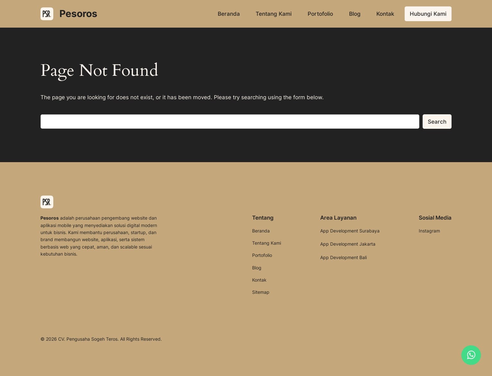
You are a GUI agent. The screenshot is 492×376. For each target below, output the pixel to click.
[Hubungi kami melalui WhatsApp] (471, 355)
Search (437, 121)
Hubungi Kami (428, 14)
